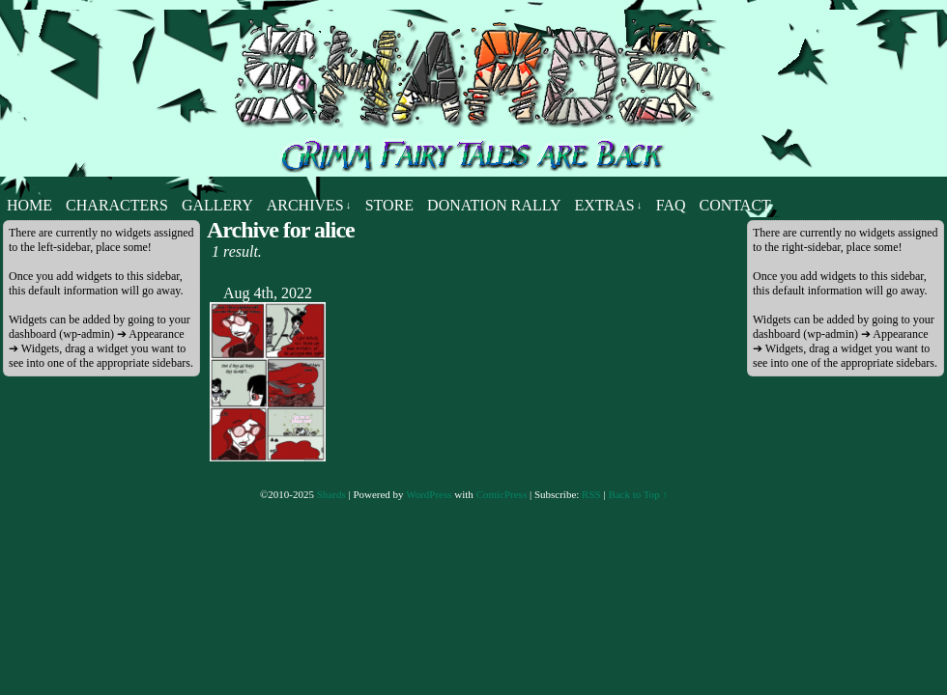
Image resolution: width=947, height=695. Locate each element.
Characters (117, 205)
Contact (735, 205)
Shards (331, 494)
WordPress (428, 494)
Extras (608, 205)
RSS (591, 494)
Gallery (217, 205)
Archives (309, 205)
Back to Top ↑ (638, 494)
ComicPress (502, 494)
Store (389, 205)
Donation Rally (493, 205)
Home (29, 205)
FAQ (671, 205)
